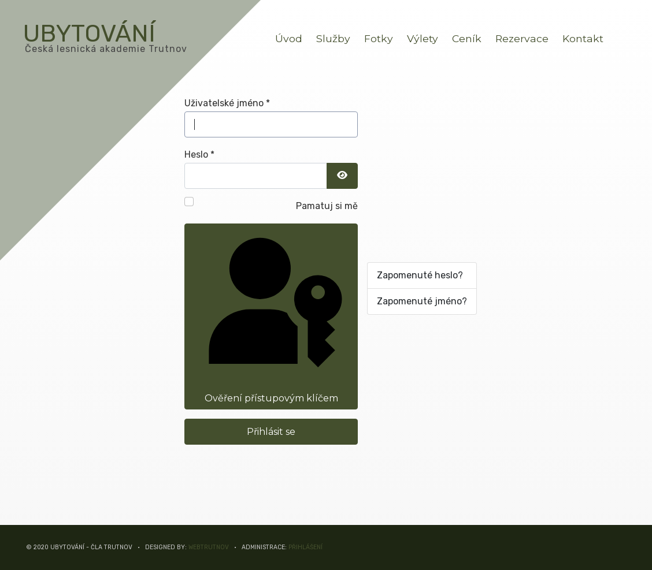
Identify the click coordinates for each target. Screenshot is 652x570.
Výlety (422, 38)
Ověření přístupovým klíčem (270, 315)
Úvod (288, 38)
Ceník (466, 38)
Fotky (378, 38)
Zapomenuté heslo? (420, 275)
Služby (333, 38)
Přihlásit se (271, 431)
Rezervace (522, 38)
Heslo (199, 154)
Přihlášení (305, 547)
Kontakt (582, 38)
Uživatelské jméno (227, 103)
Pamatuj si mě (327, 205)
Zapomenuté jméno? (422, 301)
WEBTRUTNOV (208, 547)
